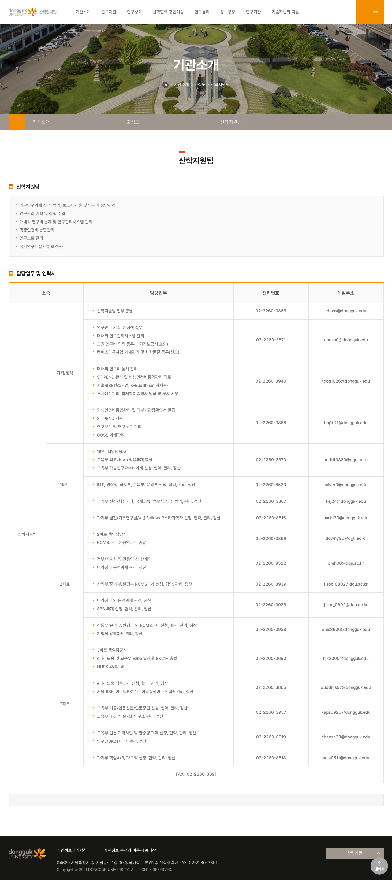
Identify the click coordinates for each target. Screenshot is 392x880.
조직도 (200, 84)
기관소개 (181, 84)
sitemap (375, 12)
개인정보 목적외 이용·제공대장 (130, 850)
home (17, 122)
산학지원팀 (220, 84)
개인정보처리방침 (72, 850)
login (364, 12)
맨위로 (379, 869)
